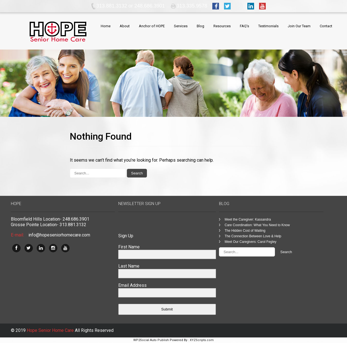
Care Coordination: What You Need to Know (257, 225)
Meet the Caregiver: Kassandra (248, 219)
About (125, 26)
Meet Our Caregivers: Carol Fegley (250, 242)
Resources (222, 26)
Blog (200, 26)
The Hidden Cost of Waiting (245, 231)
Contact (326, 26)
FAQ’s (244, 26)
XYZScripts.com (202, 340)
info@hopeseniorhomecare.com (59, 235)
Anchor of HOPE (152, 26)
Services (181, 26)
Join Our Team (299, 26)
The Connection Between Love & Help (253, 236)
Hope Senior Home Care (51, 330)
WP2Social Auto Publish (151, 340)
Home (105, 26)
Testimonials (268, 26)
